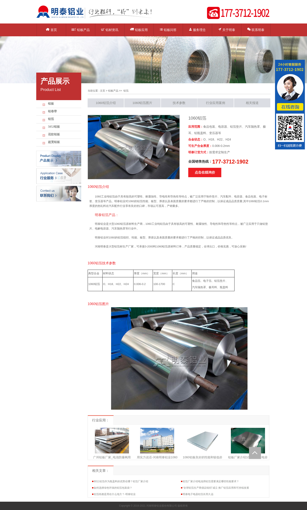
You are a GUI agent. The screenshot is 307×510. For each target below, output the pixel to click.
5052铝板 (54, 126)
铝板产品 (80, 30)
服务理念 (197, 30)
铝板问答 (168, 30)
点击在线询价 (205, 172)
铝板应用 (139, 30)
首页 (51, 30)
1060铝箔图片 (142, 103)
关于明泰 (226, 30)
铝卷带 (52, 111)
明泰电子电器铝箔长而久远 (198, 494)
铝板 (51, 103)
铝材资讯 (109, 30)
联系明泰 (255, 30)
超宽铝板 (54, 142)
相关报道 (252, 103)
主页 (102, 90)
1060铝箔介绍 (106, 103)
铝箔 (51, 119)
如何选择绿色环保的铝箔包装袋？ (113, 487)
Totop (255, 453)
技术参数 (179, 103)
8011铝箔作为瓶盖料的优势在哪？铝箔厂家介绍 (121, 481)
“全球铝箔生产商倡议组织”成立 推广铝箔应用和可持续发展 (216, 487)
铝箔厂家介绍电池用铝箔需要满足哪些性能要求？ (211, 481)
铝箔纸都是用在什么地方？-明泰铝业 (115, 494)
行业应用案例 (215, 103)
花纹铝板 (54, 134)
